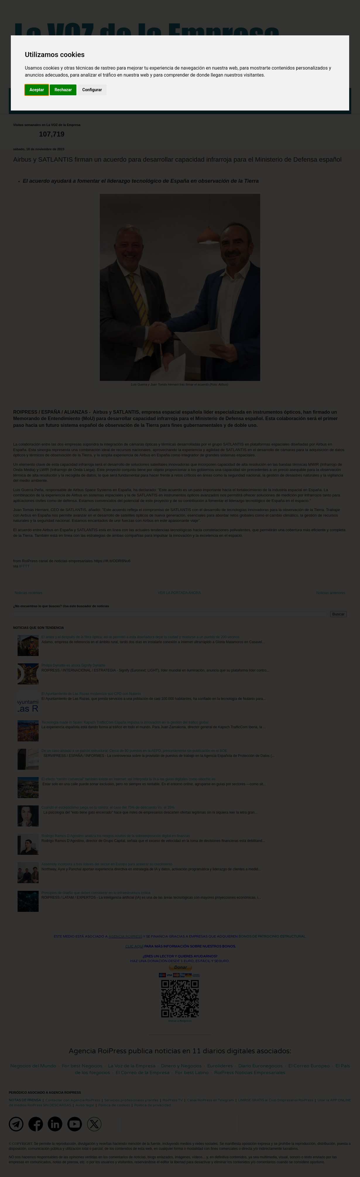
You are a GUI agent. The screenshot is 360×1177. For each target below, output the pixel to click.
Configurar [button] (92, 89)
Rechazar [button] (63, 89)
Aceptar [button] (37, 89)
